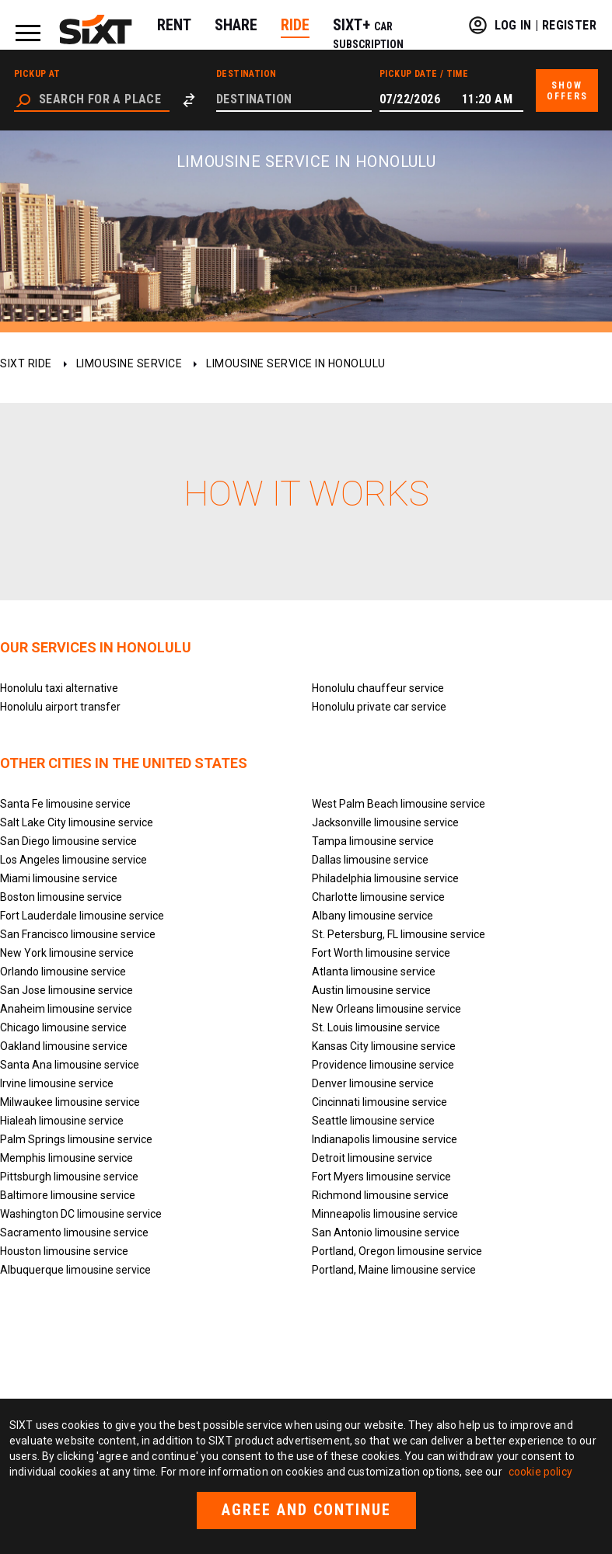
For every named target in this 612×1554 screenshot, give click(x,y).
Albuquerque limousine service (75, 1270)
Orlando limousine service (63, 971)
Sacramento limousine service (74, 1232)
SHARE (236, 25)
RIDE (295, 25)
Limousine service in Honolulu (296, 363)
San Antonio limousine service (386, 1232)
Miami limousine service (58, 878)
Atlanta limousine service (373, 971)
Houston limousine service (64, 1251)
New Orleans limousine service (386, 1009)
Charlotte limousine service (378, 897)
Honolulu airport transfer (60, 707)
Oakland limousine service (64, 1046)
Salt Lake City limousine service (76, 822)
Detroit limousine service (372, 1158)
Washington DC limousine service (81, 1214)
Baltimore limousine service (67, 1195)
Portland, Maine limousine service (394, 1270)
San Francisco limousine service (78, 934)
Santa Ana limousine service (69, 1065)
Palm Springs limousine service (76, 1139)
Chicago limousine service (63, 1027)
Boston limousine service (61, 897)
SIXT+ (368, 33)
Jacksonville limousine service (385, 822)
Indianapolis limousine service (384, 1139)
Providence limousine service (383, 1065)
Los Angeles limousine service (73, 859)
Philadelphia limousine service (385, 878)
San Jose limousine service (66, 990)
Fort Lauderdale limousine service (82, 915)
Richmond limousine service (380, 1195)
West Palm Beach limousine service (398, 804)
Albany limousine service (372, 915)
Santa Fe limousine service (65, 804)
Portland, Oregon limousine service (397, 1251)
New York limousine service (67, 953)
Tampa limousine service (373, 841)
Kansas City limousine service (384, 1046)
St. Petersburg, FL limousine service (398, 934)
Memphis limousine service (66, 1158)
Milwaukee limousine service (70, 1102)
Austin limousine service (371, 990)
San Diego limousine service (68, 841)
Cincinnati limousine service (379, 1102)
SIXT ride (26, 363)
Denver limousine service (373, 1083)
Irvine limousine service (57, 1083)
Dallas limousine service (370, 859)
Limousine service (129, 363)
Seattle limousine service (373, 1120)
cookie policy (540, 1471)
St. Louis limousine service (376, 1027)
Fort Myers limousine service (381, 1176)
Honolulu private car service (379, 707)
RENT (174, 25)
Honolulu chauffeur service (378, 688)
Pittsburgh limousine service (69, 1176)
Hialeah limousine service (62, 1120)
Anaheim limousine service (66, 1009)
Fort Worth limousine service (381, 953)
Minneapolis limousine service (385, 1214)
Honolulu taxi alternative (59, 688)
